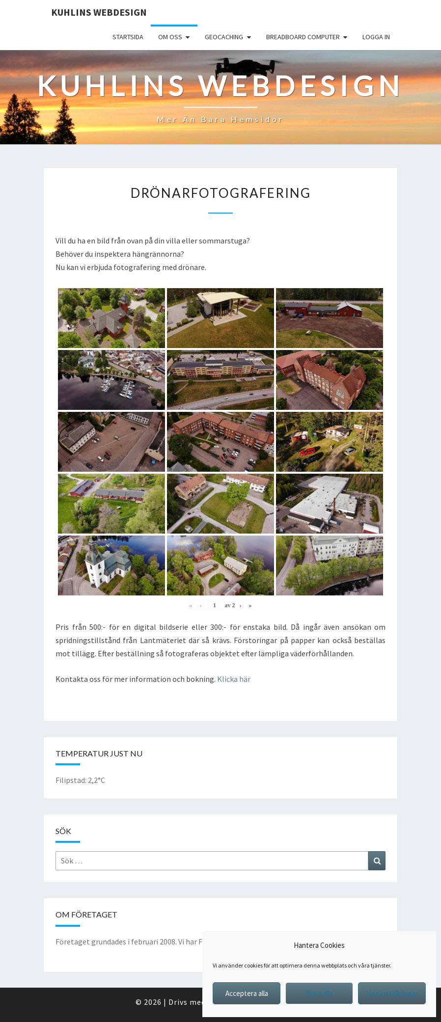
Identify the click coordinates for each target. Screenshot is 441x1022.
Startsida (127, 36)
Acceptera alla (246, 993)
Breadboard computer (303, 36)
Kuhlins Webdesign (99, 12)
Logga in (376, 36)
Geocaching (224, 36)
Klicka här (233, 679)
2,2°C (96, 780)
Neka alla (319, 993)
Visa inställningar (391, 993)
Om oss (170, 36)
